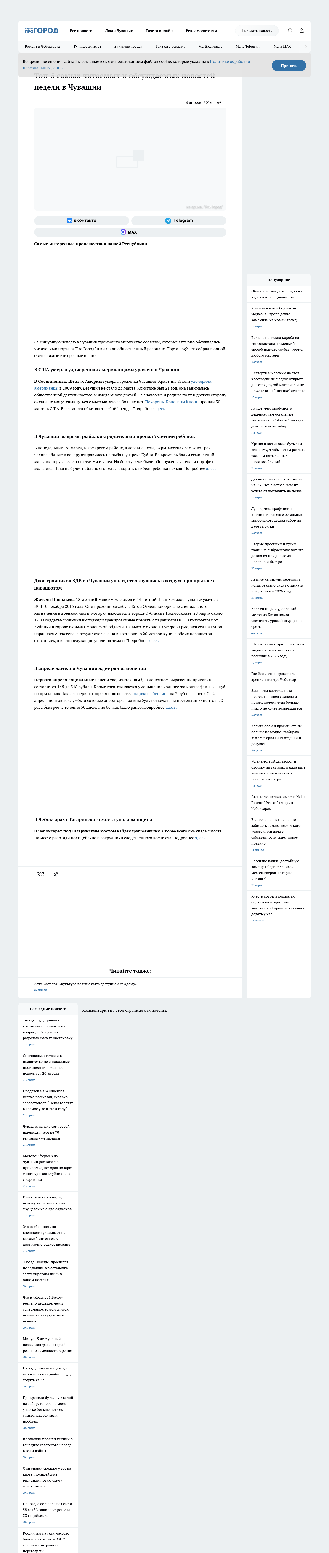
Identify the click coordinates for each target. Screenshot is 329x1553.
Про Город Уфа (145, 1375)
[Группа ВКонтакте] (81, 220)
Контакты (140, 1402)
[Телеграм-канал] (178, 220)
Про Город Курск (68, 1375)
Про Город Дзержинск (32, 1385)
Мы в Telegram (248, 46)
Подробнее (139, 1480)
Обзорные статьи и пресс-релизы (155, 1408)
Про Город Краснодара (111, 1385)
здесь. (160, 408)
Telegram (23, 1402)
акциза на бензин (150, 693)
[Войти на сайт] (301, 30)
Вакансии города (128, 46)
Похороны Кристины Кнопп (172, 401)
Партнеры (140, 1413)
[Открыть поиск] (290, 30)
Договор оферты (87, 1408)
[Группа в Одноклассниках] (229, 1376)
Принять (289, 65)
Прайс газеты (27, 1413)
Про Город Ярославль (32, 1375)
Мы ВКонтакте (211, 46)
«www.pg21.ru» (49, 1423)
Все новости (81, 30)
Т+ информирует (87, 46)
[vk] (41, 874)
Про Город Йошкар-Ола (112, 1369)
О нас (79, 1402)
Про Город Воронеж (149, 1369)
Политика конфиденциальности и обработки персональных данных (61, 1487)
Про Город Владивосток (73, 1385)
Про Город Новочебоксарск (35, 1369)
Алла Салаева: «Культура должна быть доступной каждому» (130, 987)
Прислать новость (257, 30)
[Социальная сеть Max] (130, 232)
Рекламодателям (201, 30)
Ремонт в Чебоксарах (42, 46)
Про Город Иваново (187, 1369)
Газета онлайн (159, 30)
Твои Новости (66, 1369)
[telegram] (56, 874)
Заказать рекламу (171, 46)
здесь (211, 468)
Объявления (26, 1408)
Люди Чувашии (119, 30)
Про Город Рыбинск (109, 1375)
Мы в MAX (282, 46)
